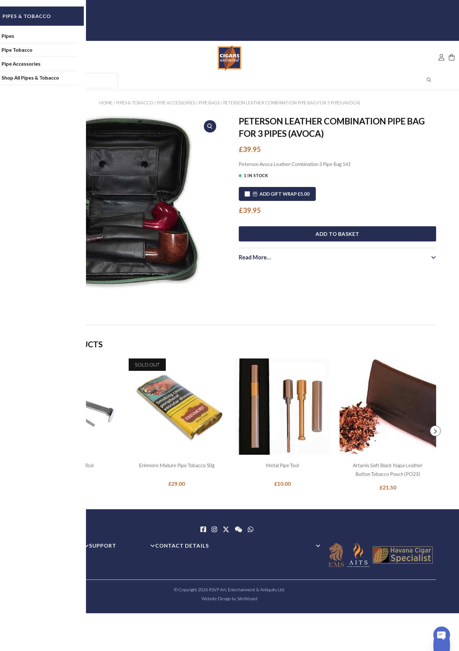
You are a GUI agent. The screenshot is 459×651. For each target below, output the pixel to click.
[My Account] (441, 44)
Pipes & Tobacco (134, 104)
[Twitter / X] (226, 532)
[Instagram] (214, 532)
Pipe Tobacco (54, 52)
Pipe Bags (209, 104)
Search (429, 82)
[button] (210, 128)
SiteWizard (247, 600)
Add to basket (337, 230)
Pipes (45, 38)
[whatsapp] (250, 532)
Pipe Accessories (58, 66)
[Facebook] (203, 532)
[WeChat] (238, 532)
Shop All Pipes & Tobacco (68, 80)
